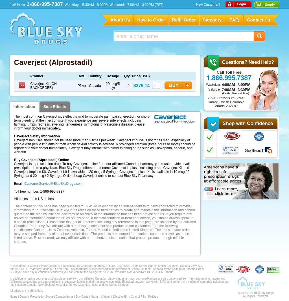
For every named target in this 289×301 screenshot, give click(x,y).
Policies (153, 296)
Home (13, 296)
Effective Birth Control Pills (129, 296)
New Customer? (208, 4)
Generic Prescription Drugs (36, 296)
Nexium (95, 296)
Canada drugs (65, 296)
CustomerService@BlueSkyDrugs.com (53, 184)
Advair (106, 296)
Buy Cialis (82, 296)
